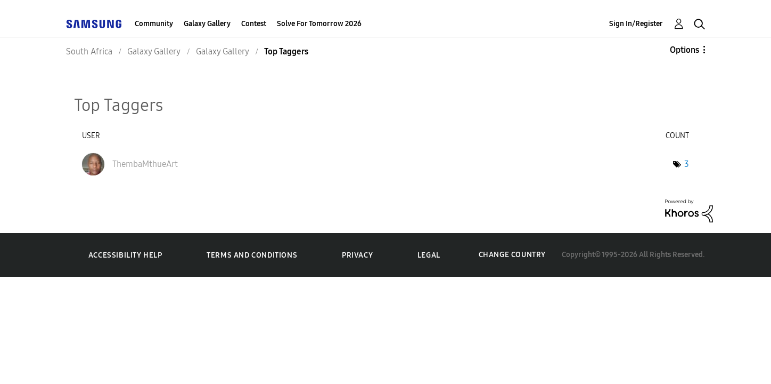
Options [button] (684, 50)
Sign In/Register (636, 23)
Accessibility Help (125, 255)
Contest (253, 23)
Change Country (512, 254)
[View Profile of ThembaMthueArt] (145, 164)
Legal (428, 255)
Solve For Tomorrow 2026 (319, 23)
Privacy (357, 255)
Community (154, 23)
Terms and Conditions (252, 255)
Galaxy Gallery (207, 23)
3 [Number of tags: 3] (686, 164)
